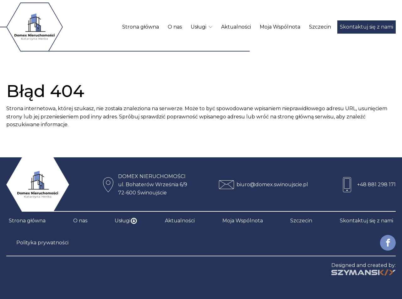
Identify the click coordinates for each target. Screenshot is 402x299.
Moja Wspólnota (280, 27)
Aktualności (236, 27)
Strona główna (140, 27)
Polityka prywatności (42, 243)
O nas (175, 27)
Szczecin (320, 27)
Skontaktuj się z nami (366, 27)
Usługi (201, 27)
